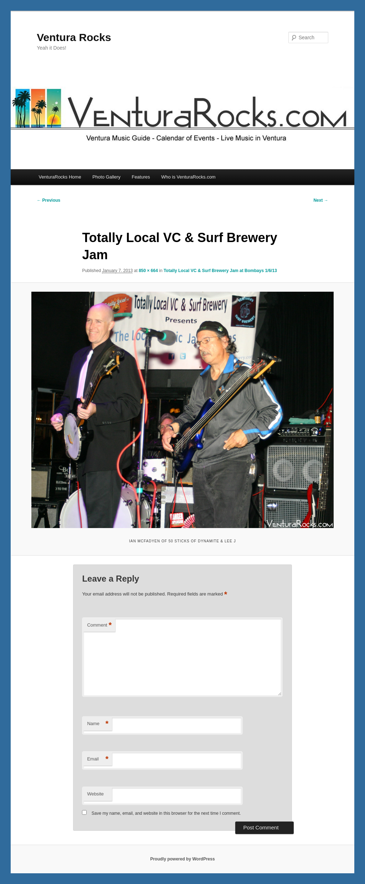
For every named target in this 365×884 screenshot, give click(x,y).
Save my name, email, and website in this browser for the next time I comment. (166, 813)
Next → (320, 200)
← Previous (48, 200)
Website (95, 794)
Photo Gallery (106, 177)
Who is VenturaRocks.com (188, 177)
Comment (99, 625)
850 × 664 (148, 270)
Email (97, 759)
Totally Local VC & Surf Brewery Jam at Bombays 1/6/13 (220, 270)
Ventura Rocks (74, 37)
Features (141, 177)
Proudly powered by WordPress (182, 859)
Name (97, 724)
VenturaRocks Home (59, 177)
